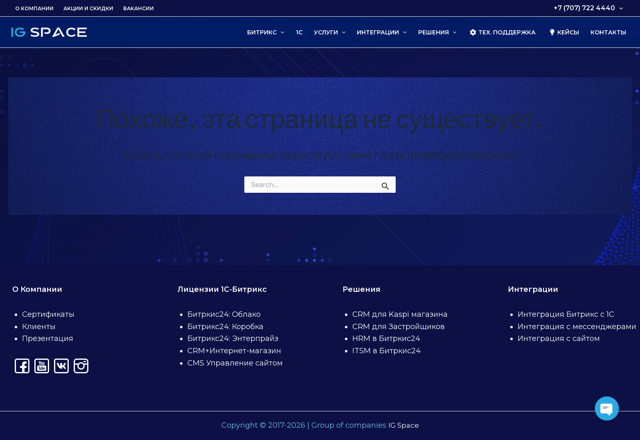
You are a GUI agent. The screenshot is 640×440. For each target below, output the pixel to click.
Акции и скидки (88, 8)
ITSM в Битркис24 (386, 350)
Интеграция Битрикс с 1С (566, 314)
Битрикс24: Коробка (225, 326)
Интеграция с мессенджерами (577, 326)
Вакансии (138, 8)
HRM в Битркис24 (386, 338)
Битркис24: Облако (224, 314)
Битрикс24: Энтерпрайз (232, 338)
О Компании (34, 8)
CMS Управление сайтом (235, 363)
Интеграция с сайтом (559, 338)
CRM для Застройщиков (398, 326)
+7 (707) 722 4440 (588, 8)
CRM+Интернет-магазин (234, 350)
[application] (619, 8)
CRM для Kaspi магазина (400, 314)
